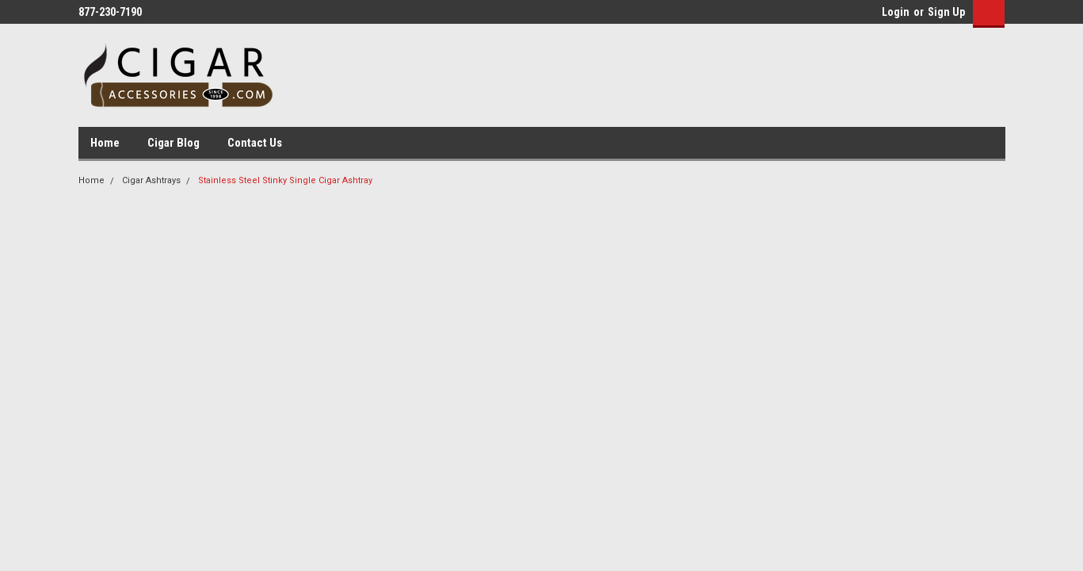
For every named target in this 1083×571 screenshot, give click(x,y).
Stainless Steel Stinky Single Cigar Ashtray (285, 180)
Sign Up (946, 12)
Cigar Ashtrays (151, 180)
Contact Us (254, 143)
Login (895, 12)
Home (105, 143)
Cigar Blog (173, 143)
